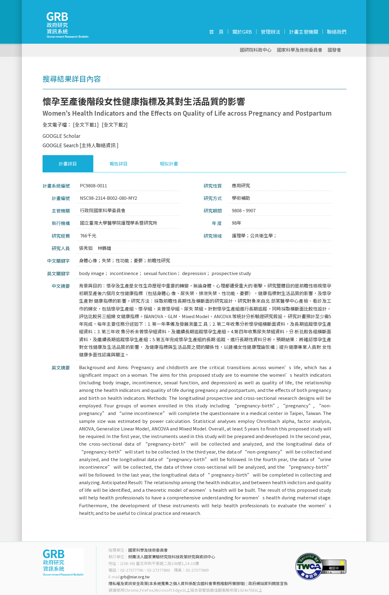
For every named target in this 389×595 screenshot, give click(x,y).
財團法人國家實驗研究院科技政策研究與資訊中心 (171, 556)
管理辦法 (270, 31)
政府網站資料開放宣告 (268, 583)
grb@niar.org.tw (135, 577)
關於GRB (242, 31)
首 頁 (216, 31)
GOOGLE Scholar (61, 135)
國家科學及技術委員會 (299, 50)
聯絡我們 (336, 31)
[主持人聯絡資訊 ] (99, 145)
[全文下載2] (115, 124)
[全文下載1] (86, 124)
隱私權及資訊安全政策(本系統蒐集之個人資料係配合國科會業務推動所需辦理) (176, 583)
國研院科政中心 (256, 50)
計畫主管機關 (303, 31)
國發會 (334, 50)
